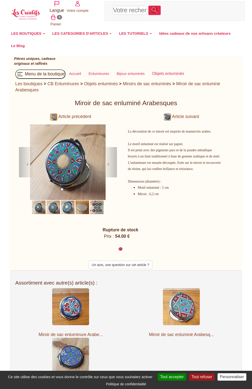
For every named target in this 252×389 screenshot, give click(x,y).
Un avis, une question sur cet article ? (120, 262)
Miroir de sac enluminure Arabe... (71, 331)
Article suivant (181, 114)
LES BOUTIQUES (28, 31)
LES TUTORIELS (135, 31)
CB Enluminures (63, 81)
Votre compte (198, 9)
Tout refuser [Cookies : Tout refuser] (201, 377)
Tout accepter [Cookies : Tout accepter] (172, 377)
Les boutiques (29, 81)
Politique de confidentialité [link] (126, 384)
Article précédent (70, 114)
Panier (218, 9)
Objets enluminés (101, 81)
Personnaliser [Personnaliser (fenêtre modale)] (232, 377)
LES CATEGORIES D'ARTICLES (82, 31)
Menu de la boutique (40, 71)
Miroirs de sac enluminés (147, 81)
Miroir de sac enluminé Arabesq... (181, 331)
